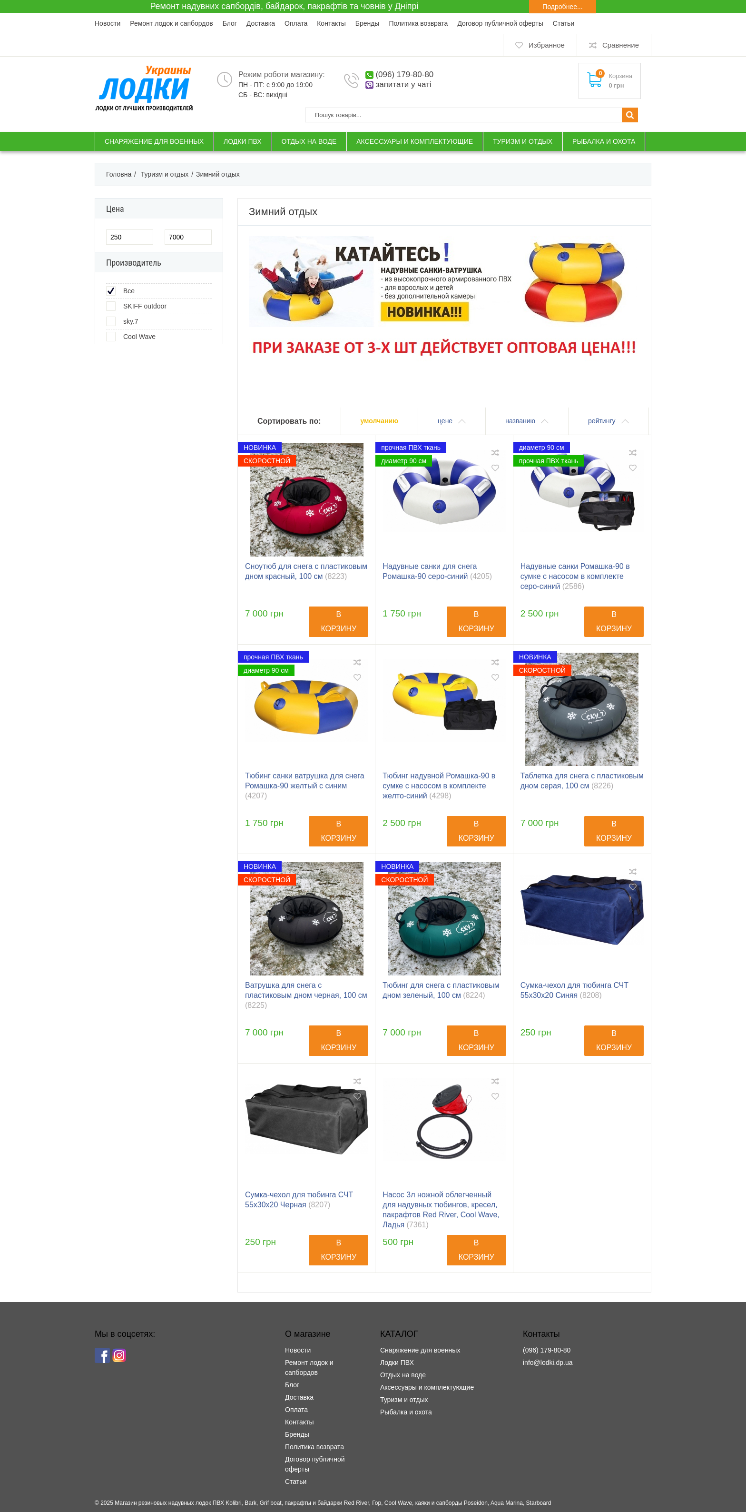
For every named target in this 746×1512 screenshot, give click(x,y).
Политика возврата (418, 23)
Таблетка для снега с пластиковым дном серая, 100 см (582, 781)
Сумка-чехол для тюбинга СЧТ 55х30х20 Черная (299, 1200)
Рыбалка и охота (406, 1412)
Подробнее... (562, 6)
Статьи (563, 23)
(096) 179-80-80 (404, 74)
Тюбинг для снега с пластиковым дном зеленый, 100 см (441, 990)
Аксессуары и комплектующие (427, 1387)
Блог (230, 23)
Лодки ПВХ (397, 1362)
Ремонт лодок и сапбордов (171, 23)
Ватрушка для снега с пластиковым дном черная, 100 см (306, 995)
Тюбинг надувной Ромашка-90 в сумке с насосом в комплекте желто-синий (439, 786)
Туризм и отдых (404, 1399)
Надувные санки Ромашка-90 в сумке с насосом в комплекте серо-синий (575, 576)
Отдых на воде (403, 1375)
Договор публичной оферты (500, 23)
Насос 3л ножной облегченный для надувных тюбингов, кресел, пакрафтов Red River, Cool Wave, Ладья (441, 1210)
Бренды (367, 23)
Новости (107, 23)
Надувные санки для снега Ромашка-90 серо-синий (437, 571)
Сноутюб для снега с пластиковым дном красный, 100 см (306, 571)
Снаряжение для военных (420, 1350)
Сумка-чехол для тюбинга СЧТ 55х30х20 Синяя (574, 990)
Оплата (296, 23)
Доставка (260, 23)
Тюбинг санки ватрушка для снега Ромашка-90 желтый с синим (304, 786)
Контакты (331, 23)
